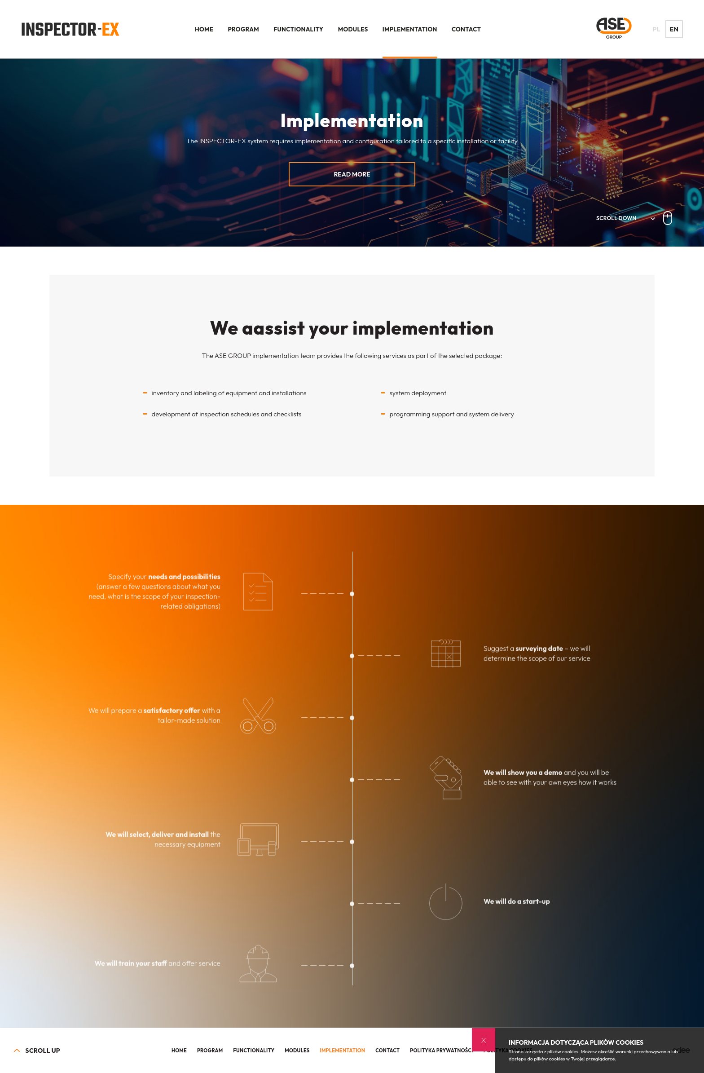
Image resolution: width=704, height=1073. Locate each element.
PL (656, 29)
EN (674, 29)
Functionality (298, 29)
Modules (353, 29)
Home (204, 29)
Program (243, 29)
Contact (466, 29)
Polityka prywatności (441, 1050)
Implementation (410, 29)
